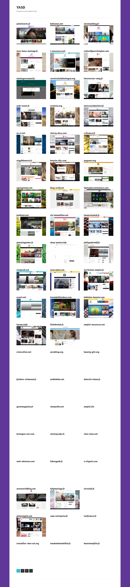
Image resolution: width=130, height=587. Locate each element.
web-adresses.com (25, 461)
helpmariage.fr (57, 488)
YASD (20, 7)
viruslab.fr (89, 488)
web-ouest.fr (22, 105)
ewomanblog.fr (91, 23)
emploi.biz (89, 406)
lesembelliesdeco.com (61, 297)
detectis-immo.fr (92, 379)
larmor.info (22, 324)
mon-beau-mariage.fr (27, 51)
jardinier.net (22, 215)
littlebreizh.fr (57, 324)
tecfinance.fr (90, 515)
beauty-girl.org (91, 351)
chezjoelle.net (57, 406)
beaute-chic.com (58, 160)
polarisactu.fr (23, 23)
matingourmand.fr (25, 78)
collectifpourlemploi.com (96, 51)
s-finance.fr (89, 133)
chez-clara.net (91, 433)
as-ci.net (20, 133)
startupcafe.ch (57, 433)
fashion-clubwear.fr (26, 379)
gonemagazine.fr (24, 406)
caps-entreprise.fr (59, 515)
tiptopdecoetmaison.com (96, 187)
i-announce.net (57, 51)
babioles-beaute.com (94, 297)
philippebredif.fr (92, 242)
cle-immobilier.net (59, 215)
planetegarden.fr (24, 242)
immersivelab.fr (92, 215)
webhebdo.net (57, 379)
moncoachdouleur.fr (94, 105)
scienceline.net (23, 351)
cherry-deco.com (58, 133)
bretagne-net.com (25, 433)
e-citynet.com (91, 461)
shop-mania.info (58, 242)
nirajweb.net (22, 269)
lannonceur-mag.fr (93, 78)
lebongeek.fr (56, 461)
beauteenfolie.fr (92, 543)
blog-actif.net (57, 187)
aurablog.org (56, 351)
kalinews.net (56, 23)
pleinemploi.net (24, 515)
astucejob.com (57, 269)
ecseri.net (21, 297)
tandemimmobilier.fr (60, 543)
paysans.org (90, 160)
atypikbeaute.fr (24, 160)
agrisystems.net (24, 187)
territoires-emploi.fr (94, 269)
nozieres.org (56, 105)
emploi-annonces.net (94, 324)
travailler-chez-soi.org (27, 543)
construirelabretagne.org (62, 78)
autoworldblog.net (26, 488)
